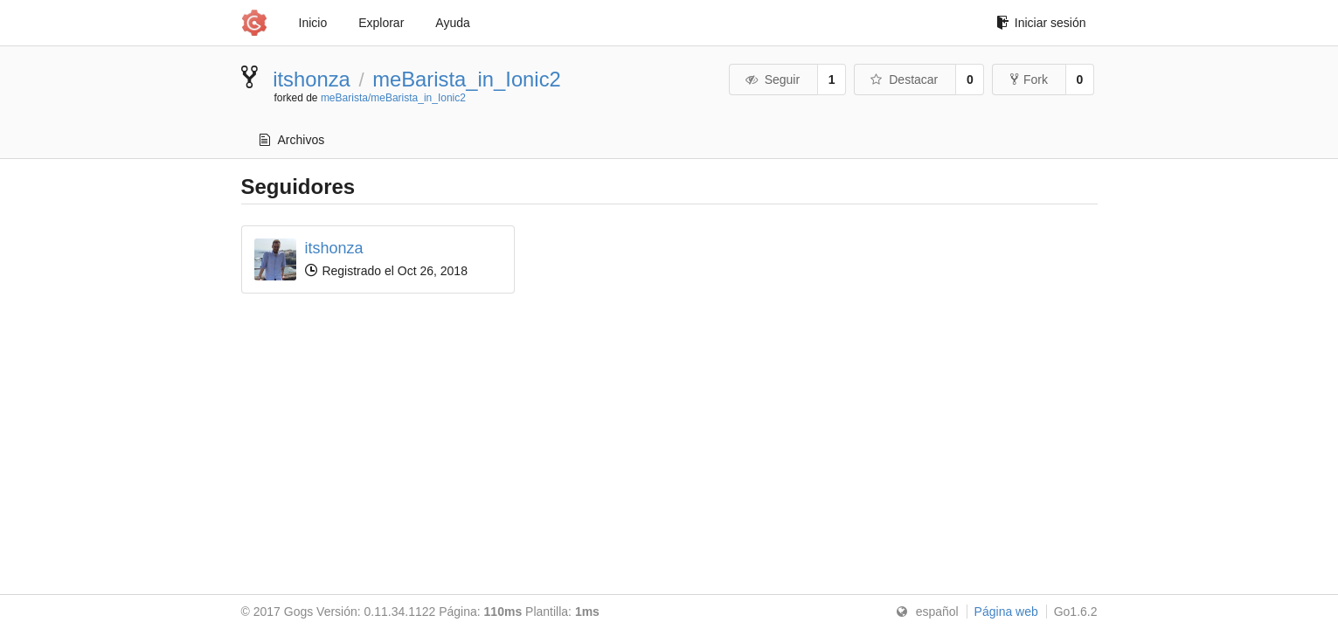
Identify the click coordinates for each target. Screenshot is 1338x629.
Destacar (904, 79)
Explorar (381, 23)
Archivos (292, 140)
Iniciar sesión (1041, 23)
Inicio (313, 23)
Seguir (772, 79)
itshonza (311, 79)
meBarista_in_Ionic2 (466, 79)
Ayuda (452, 23)
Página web (1006, 612)
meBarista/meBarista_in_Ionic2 (393, 98)
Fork (1029, 79)
